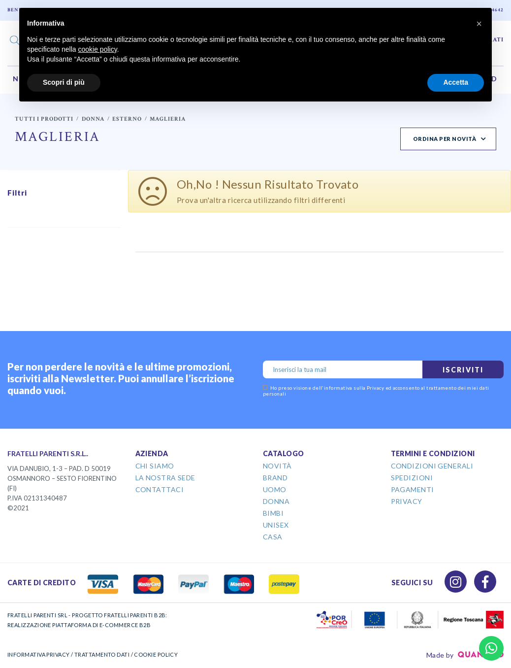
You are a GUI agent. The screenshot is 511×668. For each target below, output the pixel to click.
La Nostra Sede (165, 477)
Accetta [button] (455, 82)
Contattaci (159, 489)
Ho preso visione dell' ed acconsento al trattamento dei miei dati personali (376, 391)
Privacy (406, 501)
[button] (479, 24)
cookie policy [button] (97, 49)
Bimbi (273, 513)
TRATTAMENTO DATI (101, 654)
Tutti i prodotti (44, 119)
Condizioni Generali (432, 466)
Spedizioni (412, 477)
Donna (93, 119)
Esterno (127, 119)
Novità (277, 466)
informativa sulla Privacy (354, 388)
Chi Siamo (154, 466)
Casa (273, 537)
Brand (275, 477)
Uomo (275, 489)
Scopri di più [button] (64, 82)
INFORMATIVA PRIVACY (38, 654)
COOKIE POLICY (156, 654)
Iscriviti (463, 370)
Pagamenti (412, 489)
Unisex (276, 525)
